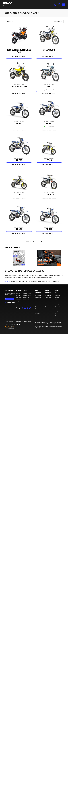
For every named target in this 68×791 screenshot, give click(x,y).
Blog (56, 299)
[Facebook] (22, 308)
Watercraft (37, 304)
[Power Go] (19, 327)
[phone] (54, 4)
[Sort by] (57, 21)
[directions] (59, 4)
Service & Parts (58, 311)
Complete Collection (37, 312)
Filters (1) (8, 21)
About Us (57, 297)
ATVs (36, 299)
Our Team (57, 301)
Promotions (58, 310)
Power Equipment (37, 309)
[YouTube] (25, 308)
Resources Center (59, 303)
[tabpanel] (23, 299)
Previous (27, 241)
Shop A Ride (13, 324)
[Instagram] (28, 308)
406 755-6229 (10, 302)
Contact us (7, 281)
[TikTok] (30, 308)
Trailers (37, 306)
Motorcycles (38, 297)
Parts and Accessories (58, 316)
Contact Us (57, 295)
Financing (47, 310)
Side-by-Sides (38, 301)
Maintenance (58, 313)
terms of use (42, 327)
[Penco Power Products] (7, 4)
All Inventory (38, 295)
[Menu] (63, 4)
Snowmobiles (38, 303)
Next (43, 241)
